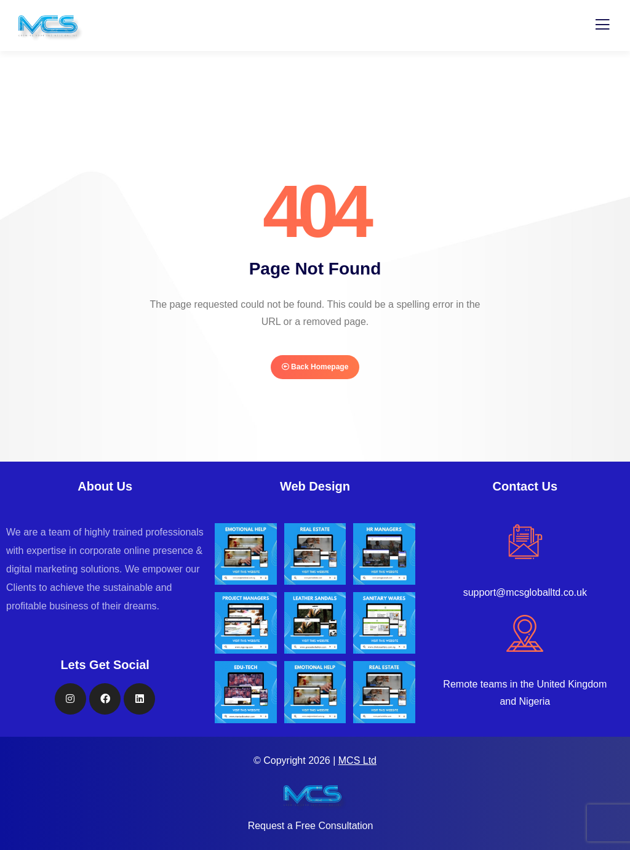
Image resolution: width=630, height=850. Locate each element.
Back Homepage (315, 367)
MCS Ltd (357, 760)
